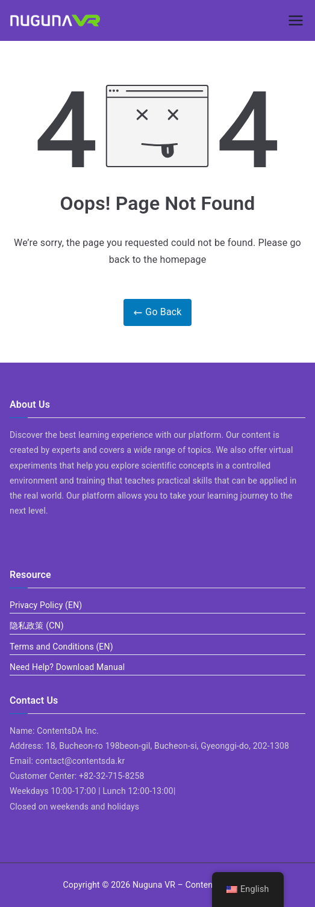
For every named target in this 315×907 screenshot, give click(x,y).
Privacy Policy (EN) (46, 605)
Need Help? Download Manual (67, 667)
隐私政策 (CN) (37, 625)
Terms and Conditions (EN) (61, 646)
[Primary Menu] (295, 20)
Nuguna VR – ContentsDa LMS (191, 885)
